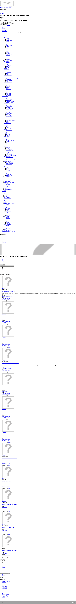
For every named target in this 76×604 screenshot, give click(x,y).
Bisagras (7, 118)
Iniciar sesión (2, 0)
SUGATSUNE (6, 241)
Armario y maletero (9, 45)
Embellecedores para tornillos (10, 159)
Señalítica (5, 68)
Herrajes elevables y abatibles (9, 186)
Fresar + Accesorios (7, 208)
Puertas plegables (9, 116)
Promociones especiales (6, 581)
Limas (5, 192)
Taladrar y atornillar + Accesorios (9, 203)
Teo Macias (8, 67)
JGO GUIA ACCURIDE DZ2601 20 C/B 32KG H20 (9, 550)
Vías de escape (6, 133)
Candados (7, 152)
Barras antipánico (9, 134)
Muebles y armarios (9, 113)
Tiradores (5, 37)
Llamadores (6, 63)
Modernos (7, 38)
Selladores (7, 137)
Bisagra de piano (8, 97)
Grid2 (3, 261)
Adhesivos (8, 62)
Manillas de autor (7, 64)
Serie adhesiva (8, 95)
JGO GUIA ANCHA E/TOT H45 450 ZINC (8, 527)
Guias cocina (8, 110)
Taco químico (8, 142)
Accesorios (8, 55)
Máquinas (7, 204)
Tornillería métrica (9, 158)
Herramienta (4, 191)
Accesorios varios (9, 94)
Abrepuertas (8, 147)
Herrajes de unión (7, 181)
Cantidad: (3, 347)
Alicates (5, 195)
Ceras (7, 167)
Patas (7, 183)
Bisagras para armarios (7, 180)
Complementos (8, 115)
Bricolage (7, 143)
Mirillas (7, 153)
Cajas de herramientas (7, 198)
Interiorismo (8, 111)
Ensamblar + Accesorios (8, 221)
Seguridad (5, 129)
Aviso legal (4, 585)
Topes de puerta (6, 61)
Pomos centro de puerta (8, 60)
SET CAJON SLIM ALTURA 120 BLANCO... (8, 291)
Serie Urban (8, 86)
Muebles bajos (8, 71)
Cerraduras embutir (9, 149)
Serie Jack (7, 87)
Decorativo (8, 173)
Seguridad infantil (7, 160)
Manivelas (7, 122)
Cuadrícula (4, 259)
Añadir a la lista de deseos (6, 298)
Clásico (7, 50)
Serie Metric (8, 88)
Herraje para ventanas (7, 123)
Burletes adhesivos (9, 164)
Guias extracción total (9, 105)
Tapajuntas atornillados (9, 163)
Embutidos (8, 44)
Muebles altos (8, 70)
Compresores (6, 226)
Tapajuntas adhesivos (9, 162)
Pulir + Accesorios (7, 216)
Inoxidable (8, 42)
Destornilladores (6, 194)
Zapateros (7, 76)
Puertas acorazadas (9, 130)
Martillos (5, 196)
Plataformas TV (8, 107)
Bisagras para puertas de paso (10, 101)
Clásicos (7, 39)
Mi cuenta (2, 591)
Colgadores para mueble (8, 187)
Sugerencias (4, 30)
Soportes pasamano (9, 175)
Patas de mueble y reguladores (9, 182)
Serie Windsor (8, 89)
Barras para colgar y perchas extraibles (12, 78)
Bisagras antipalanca (9, 98)
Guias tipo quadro (9, 109)
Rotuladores (8, 169)
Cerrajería (5, 146)
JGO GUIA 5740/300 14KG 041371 (7, 481)
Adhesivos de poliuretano (10, 140)
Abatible (7, 126)
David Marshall (8, 65)
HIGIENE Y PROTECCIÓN (6, 230)
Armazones (8, 114)
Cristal (7, 48)
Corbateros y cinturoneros (10, 77)
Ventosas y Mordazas (7, 199)
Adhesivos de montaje (9, 139)
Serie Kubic (8, 85)
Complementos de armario (8, 75)
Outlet (3, 29)
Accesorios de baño (7, 84)
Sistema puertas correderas (10, 120)
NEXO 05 (5, 239)
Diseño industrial (9, 112)
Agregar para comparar (6, 299)
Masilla (7, 168)
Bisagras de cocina (9, 99)
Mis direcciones (4, 595)
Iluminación (6, 171)
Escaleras (5, 200)
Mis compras (4, 593)
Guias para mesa (8, 104)
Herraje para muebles (5, 179)
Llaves (5, 193)
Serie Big (7, 92)
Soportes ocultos (8, 174)
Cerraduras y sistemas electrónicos (11, 132)
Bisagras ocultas (8, 100)
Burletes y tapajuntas (7, 161)
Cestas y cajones (8, 79)
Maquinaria (4, 202)
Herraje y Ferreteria (5, 96)
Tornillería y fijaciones (7, 156)
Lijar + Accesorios (7, 213)
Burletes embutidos (9, 165)
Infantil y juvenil (8, 43)
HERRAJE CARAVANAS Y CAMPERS (8, 231)
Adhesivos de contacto (9, 138)
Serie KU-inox (8, 93)
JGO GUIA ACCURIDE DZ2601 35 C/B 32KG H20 (9, 458)
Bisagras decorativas (9, 102)
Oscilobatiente (8, 125)
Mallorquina (8, 124)
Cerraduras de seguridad (10, 131)
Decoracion (4, 36)
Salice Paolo (8, 66)
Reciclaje (7, 73)
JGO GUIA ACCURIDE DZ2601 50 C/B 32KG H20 (9, 504)
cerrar (74, 602)
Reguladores (8, 184)
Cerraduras (8, 119)
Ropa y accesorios (9, 145)
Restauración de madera (8, 166)
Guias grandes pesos (9, 108)
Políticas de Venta (5, 586)
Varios (5, 190)
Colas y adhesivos (7, 136)
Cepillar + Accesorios (7, 211)
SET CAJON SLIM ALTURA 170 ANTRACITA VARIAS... (10, 363)
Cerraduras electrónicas (10, 154)
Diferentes (7, 46)
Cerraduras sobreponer (9, 150)
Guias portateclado (9, 106)
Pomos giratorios (8, 54)
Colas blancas (8, 141)
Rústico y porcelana (9, 51)
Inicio (3, 27)
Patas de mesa (6, 69)
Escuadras (7, 172)
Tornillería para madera (9, 157)
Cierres (5, 188)
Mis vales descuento (5, 594)
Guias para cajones (7, 103)
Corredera (7, 127)
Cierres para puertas (7, 176)
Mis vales (3, 597)
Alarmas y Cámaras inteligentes (11, 155)
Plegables (7, 47)
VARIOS (5, 242)
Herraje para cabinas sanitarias (9, 177)
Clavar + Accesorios (7, 224)
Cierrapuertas (8, 148)
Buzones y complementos (8, 82)
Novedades (4, 582)
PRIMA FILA (6, 240)
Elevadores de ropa (9, 80)
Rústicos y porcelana (9, 40)
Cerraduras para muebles (8, 189)
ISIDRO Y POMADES (7, 238)
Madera (7, 41)
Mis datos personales (5, 596)
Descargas (3, 28)
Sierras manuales (7, 197)
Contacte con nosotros (5, 584)
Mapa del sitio (4, 588)
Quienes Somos (4, 31)
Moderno (7, 52)
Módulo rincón (8, 72)
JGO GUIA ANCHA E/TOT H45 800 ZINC (8, 388)
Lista (3, 260)
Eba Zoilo (7, 91)
